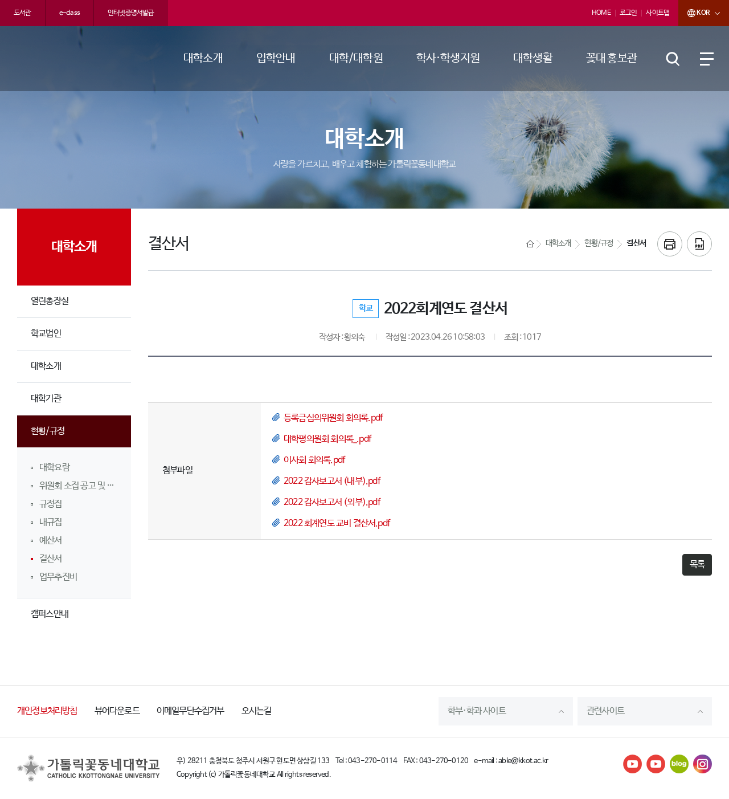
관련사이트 (605, 711)
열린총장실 (49, 301)
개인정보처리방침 (47, 711)
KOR (693, 13)
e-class (69, 13)
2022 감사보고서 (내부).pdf (332, 481)
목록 (697, 564)
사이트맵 (657, 13)
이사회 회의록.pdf (314, 460)
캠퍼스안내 (49, 614)
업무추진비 (58, 577)
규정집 (50, 504)
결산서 (50, 558)
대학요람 (54, 467)
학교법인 (46, 333)
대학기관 (46, 398)
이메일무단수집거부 (190, 711)
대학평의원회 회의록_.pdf (327, 439)
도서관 (22, 13)
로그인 (628, 13)
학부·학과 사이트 (477, 711)
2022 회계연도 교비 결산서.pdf (337, 523)
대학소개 (46, 366)
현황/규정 (47, 431)
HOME (601, 13)
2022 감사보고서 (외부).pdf (332, 502)
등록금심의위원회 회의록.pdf (333, 418)
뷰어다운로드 (117, 711)
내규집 (50, 522)
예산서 (50, 540)
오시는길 (256, 711)
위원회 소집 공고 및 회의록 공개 (78, 485)
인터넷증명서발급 (131, 13)
